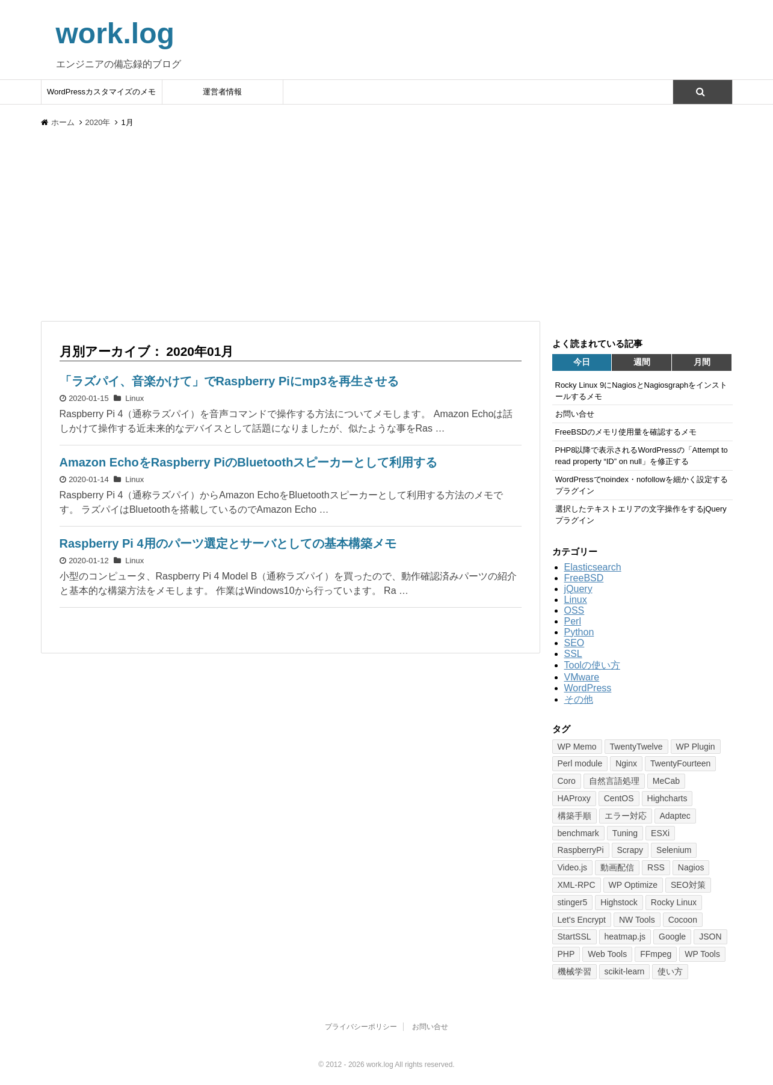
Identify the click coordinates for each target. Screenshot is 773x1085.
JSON (710, 936)
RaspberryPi (581, 850)
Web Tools (607, 954)
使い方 (670, 971)
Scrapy (630, 850)
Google (672, 936)
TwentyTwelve (636, 746)
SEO (574, 643)
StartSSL (574, 936)
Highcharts (667, 798)
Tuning (625, 833)
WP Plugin (695, 746)
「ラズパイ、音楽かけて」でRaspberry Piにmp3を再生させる (229, 381)
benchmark (578, 833)
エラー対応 (626, 816)
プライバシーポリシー (361, 1026)
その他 (578, 699)
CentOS (619, 798)
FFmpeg (655, 954)
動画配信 (617, 867)
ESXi (660, 833)
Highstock (618, 902)
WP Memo (577, 746)
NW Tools (637, 920)
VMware (582, 677)
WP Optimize (633, 885)
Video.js (573, 867)
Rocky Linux (674, 902)
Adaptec (675, 816)
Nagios (691, 867)
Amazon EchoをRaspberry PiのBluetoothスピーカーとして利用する (249, 462)
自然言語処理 (614, 781)
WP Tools (702, 954)
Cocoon (682, 920)
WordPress (588, 688)
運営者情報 (222, 91)
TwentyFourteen (680, 763)
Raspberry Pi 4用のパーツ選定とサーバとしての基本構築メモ (228, 543)
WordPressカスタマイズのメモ (101, 91)
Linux (134, 398)
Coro (567, 781)
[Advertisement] (387, 231)
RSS (656, 867)
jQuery (578, 589)
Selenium (673, 850)
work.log (115, 33)
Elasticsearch (592, 567)
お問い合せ (430, 1026)
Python (579, 632)
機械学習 (574, 971)
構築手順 (574, 816)
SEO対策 (688, 885)
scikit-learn (625, 971)
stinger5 (573, 902)
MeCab (666, 781)
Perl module (580, 763)
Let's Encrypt (582, 920)
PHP (566, 954)
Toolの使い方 (592, 665)
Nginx (626, 763)
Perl (572, 621)
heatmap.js (625, 936)
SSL (573, 654)
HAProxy (574, 798)
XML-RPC (577, 885)
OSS (574, 610)
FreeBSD (584, 578)
